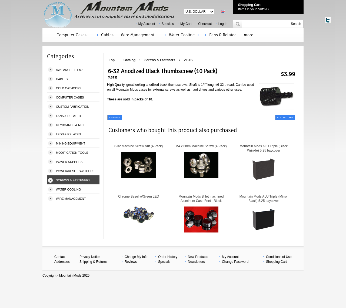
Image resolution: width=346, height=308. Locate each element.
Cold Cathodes (68, 88)
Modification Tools (72, 152)
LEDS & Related (68, 134)
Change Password (235, 262)
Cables (107, 34)
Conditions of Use (279, 257)
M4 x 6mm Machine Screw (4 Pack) (201, 146)
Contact (59, 257)
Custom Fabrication (72, 106)
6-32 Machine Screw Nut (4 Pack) (138, 146)
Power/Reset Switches (75, 171)
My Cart (186, 24)
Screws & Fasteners (73, 180)
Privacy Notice (89, 257)
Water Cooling (182, 34)
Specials (168, 24)
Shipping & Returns (93, 262)
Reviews (131, 262)
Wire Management (137, 34)
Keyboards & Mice (70, 125)
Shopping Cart (249, 5)
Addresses (62, 262)
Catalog (129, 60)
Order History (167, 257)
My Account (146, 24)
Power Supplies (69, 161)
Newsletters (196, 262)
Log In (222, 24)
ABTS (188, 60)
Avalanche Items (70, 69)
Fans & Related (223, 34)
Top (112, 60)
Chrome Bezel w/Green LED (138, 196)
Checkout (205, 24)
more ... (251, 34)
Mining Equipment (70, 143)
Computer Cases (71, 34)
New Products (198, 257)
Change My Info (136, 257)
